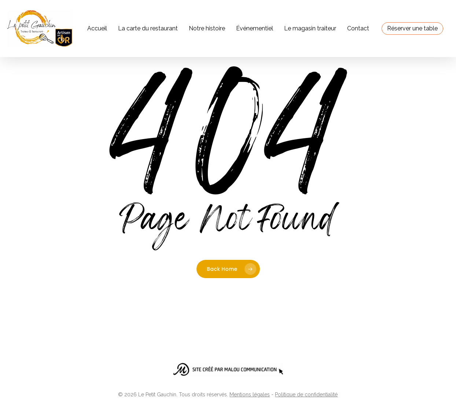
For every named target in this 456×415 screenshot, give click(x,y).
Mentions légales (249, 394)
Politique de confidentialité (306, 394)
